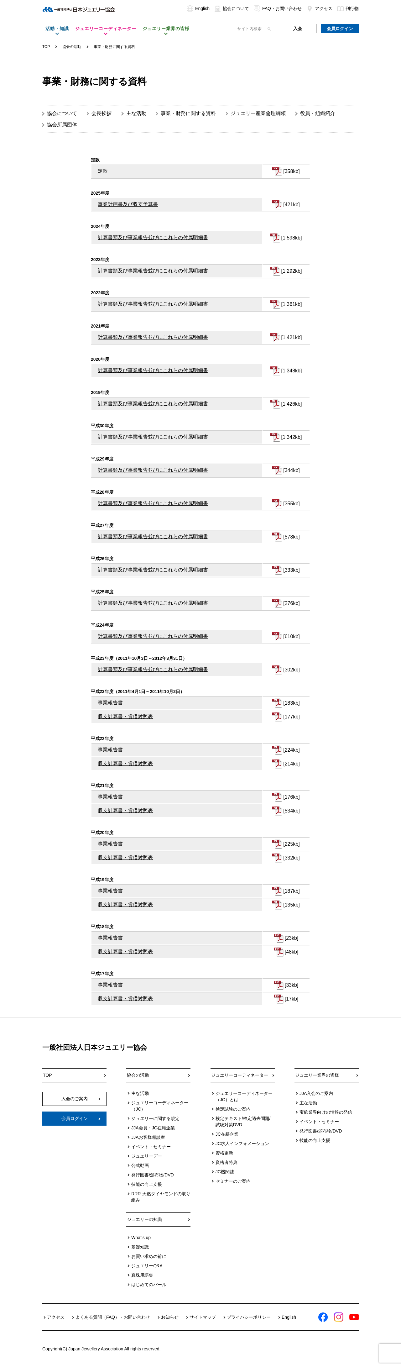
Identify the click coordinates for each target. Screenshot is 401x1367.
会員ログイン (340, 28)
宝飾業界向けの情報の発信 (325, 1112)
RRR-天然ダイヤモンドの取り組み (160, 1196)
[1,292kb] (291, 271)
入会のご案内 (74, 1098)
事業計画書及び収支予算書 (128, 204)
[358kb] (291, 171)
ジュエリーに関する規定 (155, 1118)
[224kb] (291, 750)
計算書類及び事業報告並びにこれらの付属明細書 (153, 237)
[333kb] (291, 570)
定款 (103, 171)
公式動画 (140, 1165)
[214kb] (291, 763)
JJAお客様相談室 (148, 1137)
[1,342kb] (291, 437)
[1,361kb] (291, 304)
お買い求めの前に (148, 1256)
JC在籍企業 (227, 1134)
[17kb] (292, 999)
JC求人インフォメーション (242, 1143)
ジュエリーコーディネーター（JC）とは (244, 1096)
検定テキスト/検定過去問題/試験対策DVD (243, 1121)
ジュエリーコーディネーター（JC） (159, 1106)
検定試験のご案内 (233, 1109)
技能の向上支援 (146, 1184)
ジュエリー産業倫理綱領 (258, 113)
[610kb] (291, 636)
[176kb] (291, 797)
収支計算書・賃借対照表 (125, 716)
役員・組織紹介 (317, 113)
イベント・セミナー (151, 1146)
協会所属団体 (62, 124)
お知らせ (170, 1317)
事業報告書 (110, 702)
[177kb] (291, 716)
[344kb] (291, 470)
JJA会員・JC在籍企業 (152, 1127)
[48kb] (292, 951)
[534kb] (291, 810)
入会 (297, 28)
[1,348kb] (291, 370)
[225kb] (291, 844)
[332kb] (291, 857)
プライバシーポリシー (249, 1317)
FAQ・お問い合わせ (278, 8)
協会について (231, 8)
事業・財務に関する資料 (188, 113)
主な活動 (136, 113)
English (198, 8)
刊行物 (348, 8)
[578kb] (291, 536)
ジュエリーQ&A (147, 1265)
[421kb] (291, 204)
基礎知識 (140, 1246)
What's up (141, 1237)
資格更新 (224, 1152)
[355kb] (291, 503)
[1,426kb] (291, 404)
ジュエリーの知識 (144, 1219)
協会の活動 (138, 1075)
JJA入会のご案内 (316, 1093)
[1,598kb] (291, 237)
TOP (46, 47)
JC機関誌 (225, 1171)
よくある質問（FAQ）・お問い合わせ (113, 1317)
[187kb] (291, 891)
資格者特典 (226, 1162)
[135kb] (291, 904)
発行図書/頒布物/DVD (152, 1174)
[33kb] (292, 985)
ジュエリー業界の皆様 (317, 1075)
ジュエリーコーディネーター (239, 1075)
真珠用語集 (142, 1275)
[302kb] (291, 669)
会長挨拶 (101, 113)
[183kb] (291, 703)
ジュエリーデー (146, 1156)
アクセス (319, 8)
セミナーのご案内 (233, 1181)
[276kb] (291, 603)
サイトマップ (203, 1317)
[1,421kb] (291, 337)
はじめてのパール (148, 1284)
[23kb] (292, 938)
